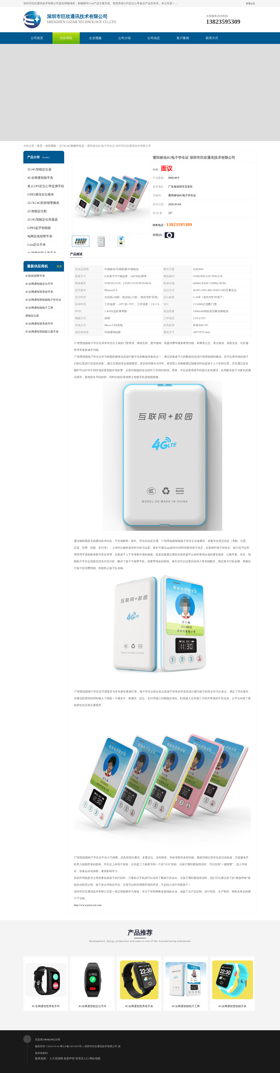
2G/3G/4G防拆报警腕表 (43, 202)
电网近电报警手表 (39, 236)
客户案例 (183, 38)
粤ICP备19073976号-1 (72, 1046)
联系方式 (212, 38)
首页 (39, 145)
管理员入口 (82, 1058)
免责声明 (69, 1058)
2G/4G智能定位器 (39, 169)
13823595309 (179, 224)
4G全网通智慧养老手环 (39, 323)
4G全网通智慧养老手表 (39, 291)
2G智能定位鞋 (37, 211)
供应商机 (66, 38)
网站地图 (94, 1058)
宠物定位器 (32, 315)
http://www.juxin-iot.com (88, 905)
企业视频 (95, 38)
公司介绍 (124, 38)
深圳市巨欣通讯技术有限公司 (100, 1046)
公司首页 (37, 38)
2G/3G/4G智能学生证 (71, 145)
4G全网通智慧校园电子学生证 (43, 299)
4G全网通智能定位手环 (39, 283)
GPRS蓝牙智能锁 (39, 228)
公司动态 (153, 38)
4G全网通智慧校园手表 (232, 1006)
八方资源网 (56, 1058)
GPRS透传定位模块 (40, 194)
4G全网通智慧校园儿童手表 (42, 331)
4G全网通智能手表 (40, 177)
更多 (59, 266)
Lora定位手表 (36, 244)
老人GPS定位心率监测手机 (45, 186)
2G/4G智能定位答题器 (42, 219)
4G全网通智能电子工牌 (39, 307)
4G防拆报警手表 (35, 275)
